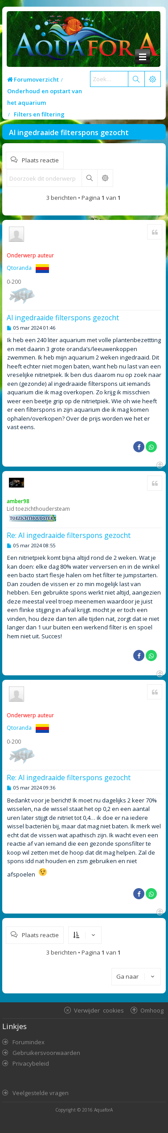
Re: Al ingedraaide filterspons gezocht (69, 535)
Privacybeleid (30, 1063)
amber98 (18, 501)
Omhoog (152, 1010)
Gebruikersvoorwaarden (46, 1053)
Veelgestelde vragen (40, 1093)
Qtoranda (19, 268)
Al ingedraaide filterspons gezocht (69, 132)
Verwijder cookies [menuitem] (99, 1010)
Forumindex (28, 1042)
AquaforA (103, 1110)
